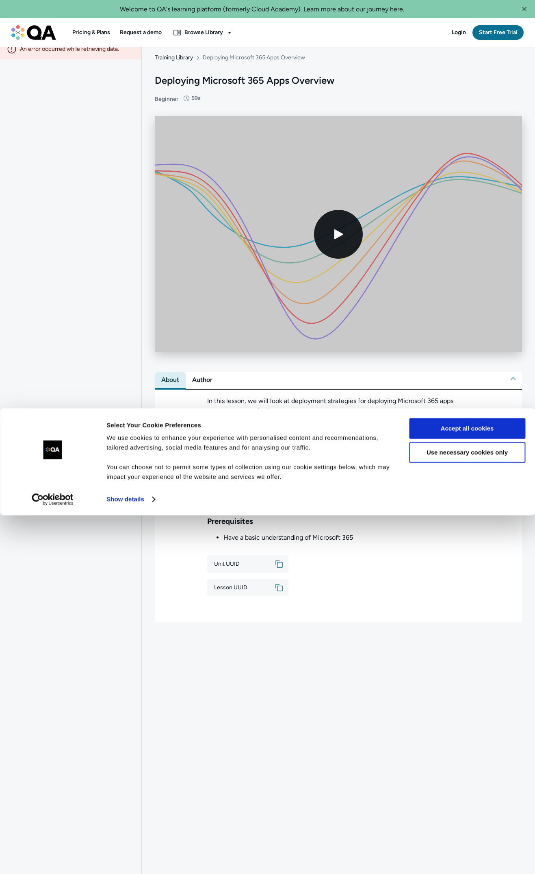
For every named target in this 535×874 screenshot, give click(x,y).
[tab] (170, 388)
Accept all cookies (467, 787)
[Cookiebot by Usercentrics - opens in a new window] (52, 858)
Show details (125, 857)
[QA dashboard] (33, 32)
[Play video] (338, 242)
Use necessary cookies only (467, 810)
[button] (524, 9)
